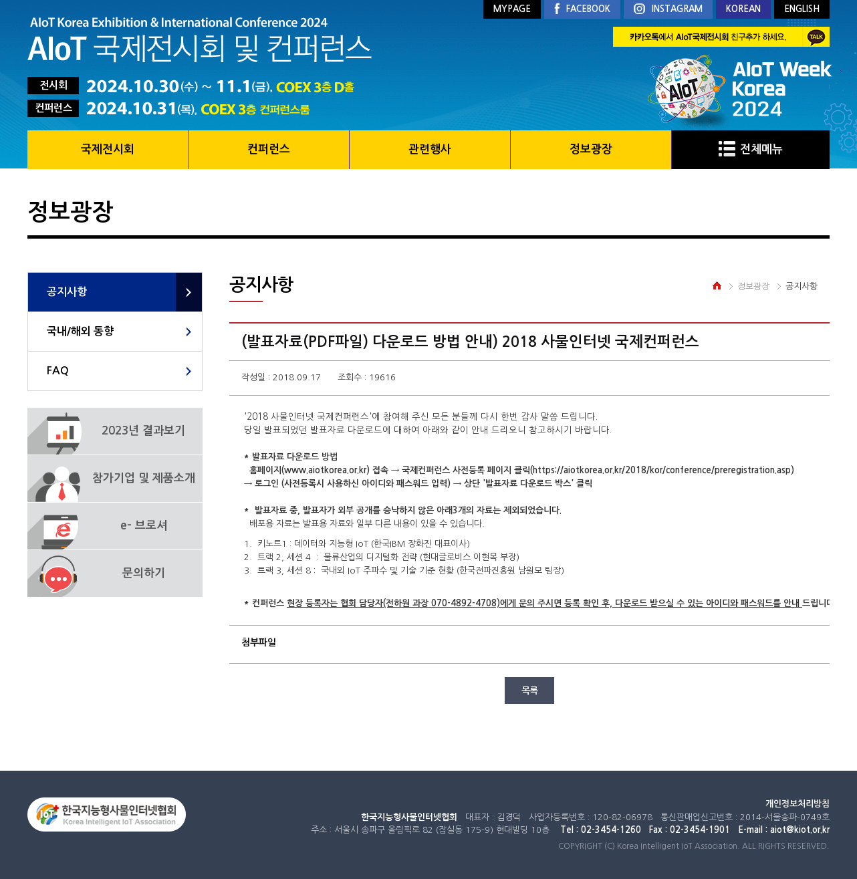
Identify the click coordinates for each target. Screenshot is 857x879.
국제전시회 (107, 149)
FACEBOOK (582, 9)
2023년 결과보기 (143, 430)
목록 (529, 690)
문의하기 (143, 573)
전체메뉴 (751, 149)
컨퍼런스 (268, 149)
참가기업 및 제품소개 (143, 478)
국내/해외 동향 (80, 331)
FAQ (58, 371)
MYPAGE (512, 9)
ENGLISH (802, 9)
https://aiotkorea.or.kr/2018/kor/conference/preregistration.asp (662, 470)
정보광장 (591, 149)
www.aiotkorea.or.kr (325, 470)
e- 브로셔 (143, 525)
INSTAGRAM (668, 9)
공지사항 (67, 292)
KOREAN (743, 9)
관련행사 (429, 149)
